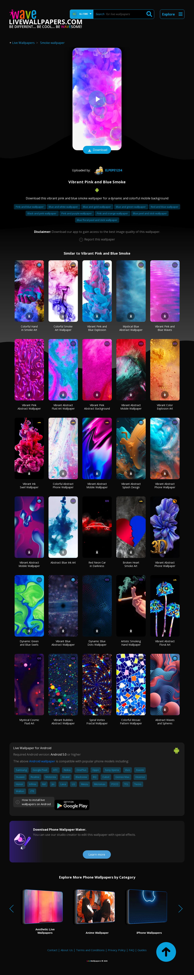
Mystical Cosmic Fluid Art (29, 721)
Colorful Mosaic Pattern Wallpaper (131, 721)
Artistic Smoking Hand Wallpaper (131, 642)
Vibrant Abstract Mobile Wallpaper (131, 406)
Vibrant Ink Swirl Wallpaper (29, 485)
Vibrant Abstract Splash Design (131, 485)
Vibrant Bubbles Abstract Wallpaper (63, 721)
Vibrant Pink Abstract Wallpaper (29, 406)
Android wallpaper (42, 761)
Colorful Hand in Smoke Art (29, 328)
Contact (52, 950)
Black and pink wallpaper (42, 213)
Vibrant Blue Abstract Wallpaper (63, 642)
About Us (67, 950)
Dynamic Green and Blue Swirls (29, 642)
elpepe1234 (107, 170)
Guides (142, 950)
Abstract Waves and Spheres (164, 721)
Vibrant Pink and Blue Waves (165, 328)
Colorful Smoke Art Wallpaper (63, 328)
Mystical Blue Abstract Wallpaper (130, 328)
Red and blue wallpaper (164, 206)
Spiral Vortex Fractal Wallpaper (97, 721)
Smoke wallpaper (52, 43)
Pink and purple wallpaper (76, 213)
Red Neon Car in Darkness (97, 564)
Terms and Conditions (90, 950)
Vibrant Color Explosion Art (165, 406)
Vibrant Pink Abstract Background (97, 406)
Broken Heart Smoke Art (131, 564)
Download (97, 150)
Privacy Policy (117, 950)
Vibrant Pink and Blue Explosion (97, 328)
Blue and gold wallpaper (97, 206)
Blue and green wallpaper (131, 206)
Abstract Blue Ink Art (63, 562)
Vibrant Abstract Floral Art (165, 642)
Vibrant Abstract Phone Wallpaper (164, 485)
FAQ (131, 950)
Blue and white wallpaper (63, 206)
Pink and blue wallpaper (30, 206)
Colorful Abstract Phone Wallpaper (63, 485)
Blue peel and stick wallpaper (150, 213)
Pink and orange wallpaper (112, 213)
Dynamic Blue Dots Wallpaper (97, 642)
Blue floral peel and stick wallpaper (97, 220)
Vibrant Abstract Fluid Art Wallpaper (63, 406)
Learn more (96, 854)
